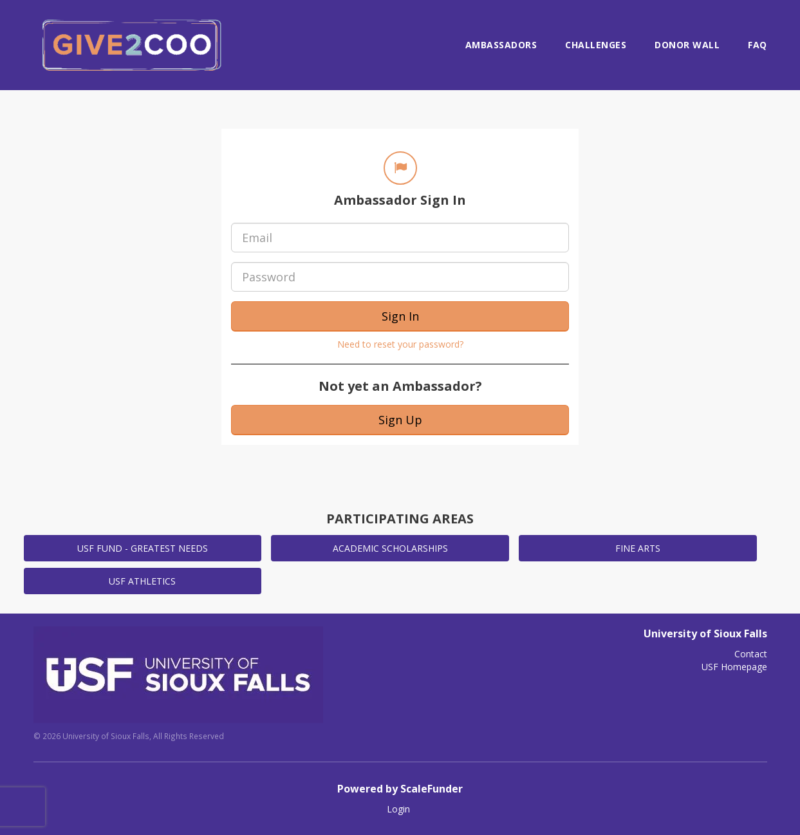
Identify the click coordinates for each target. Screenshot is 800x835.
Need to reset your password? (400, 344)
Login (398, 809)
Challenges (595, 45)
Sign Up (400, 419)
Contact (750, 654)
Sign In (400, 316)
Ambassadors (501, 45)
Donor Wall (687, 45)
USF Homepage (734, 667)
